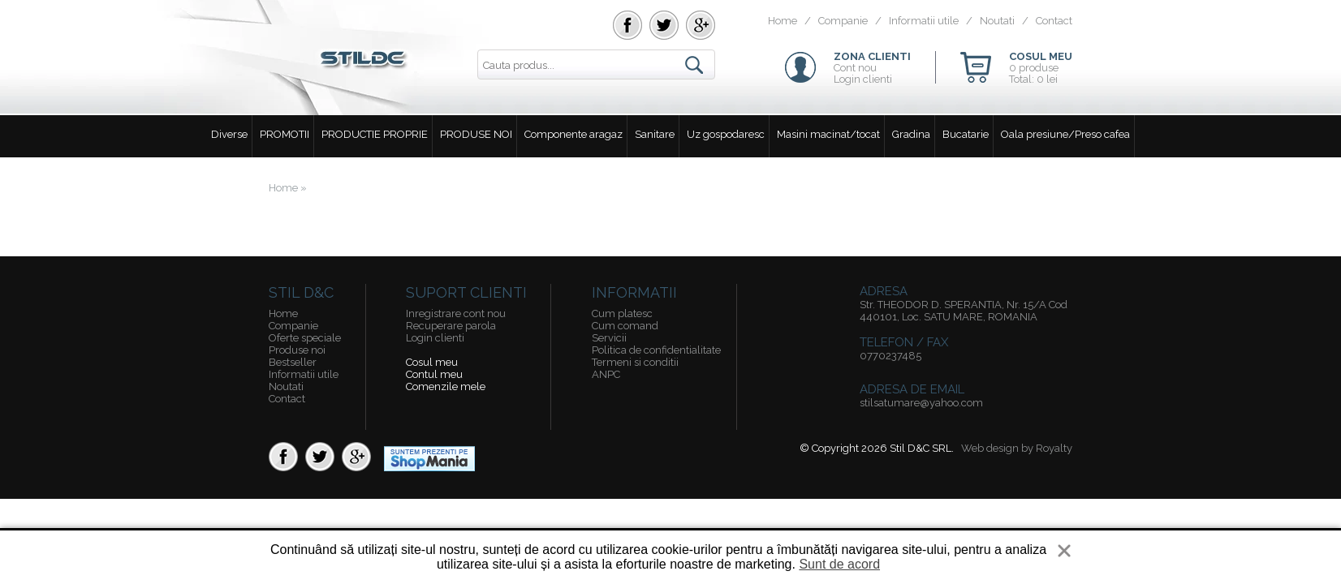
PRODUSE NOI (476, 134)
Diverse (229, 134)
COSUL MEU (1040, 56)
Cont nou (855, 68)
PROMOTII (284, 134)
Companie (843, 21)
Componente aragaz (573, 134)
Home (782, 21)
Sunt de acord (839, 564)
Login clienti (863, 79)
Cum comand (625, 326)
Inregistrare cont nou (456, 313)
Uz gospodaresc (726, 134)
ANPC (606, 374)
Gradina (911, 134)
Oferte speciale (305, 338)
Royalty (1054, 448)
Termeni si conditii (635, 362)
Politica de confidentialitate (656, 350)
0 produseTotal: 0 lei (1034, 73)
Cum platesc (622, 313)
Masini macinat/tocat (828, 134)
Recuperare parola (451, 326)
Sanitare (655, 134)
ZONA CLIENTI (872, 56)
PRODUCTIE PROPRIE (374, 134)
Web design (990, 448)
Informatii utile (924, 21)
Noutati (997, 21)
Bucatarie (965, 134)
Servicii (609, 338)
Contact (1054, 21)
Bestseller (293, 362)
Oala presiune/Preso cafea (1065, 134)
